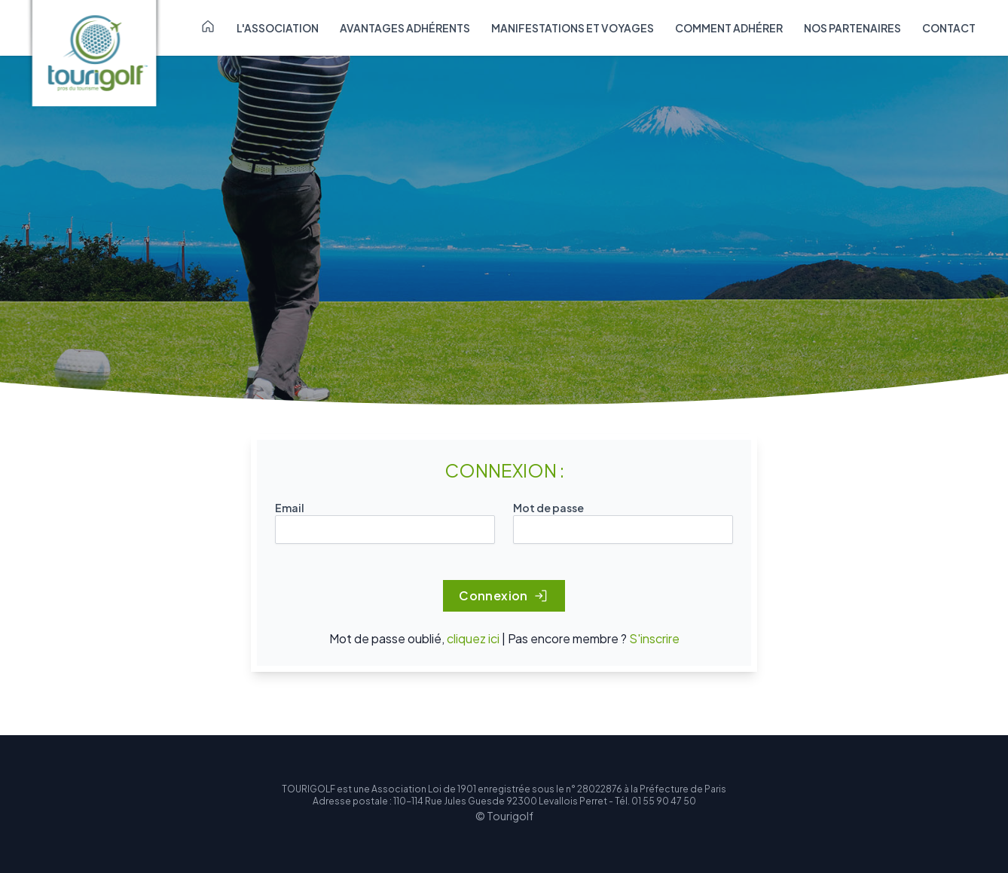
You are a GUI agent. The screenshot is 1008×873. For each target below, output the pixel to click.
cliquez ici (473, 638)
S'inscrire (654, 638)
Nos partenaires (852, 28)
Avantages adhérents (405, 28)
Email (289, 507)
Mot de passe (548, 507)
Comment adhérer (729, 28)
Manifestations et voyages (572, 28)
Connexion (504, 595)
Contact (949, 28)
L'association (278, 28)
